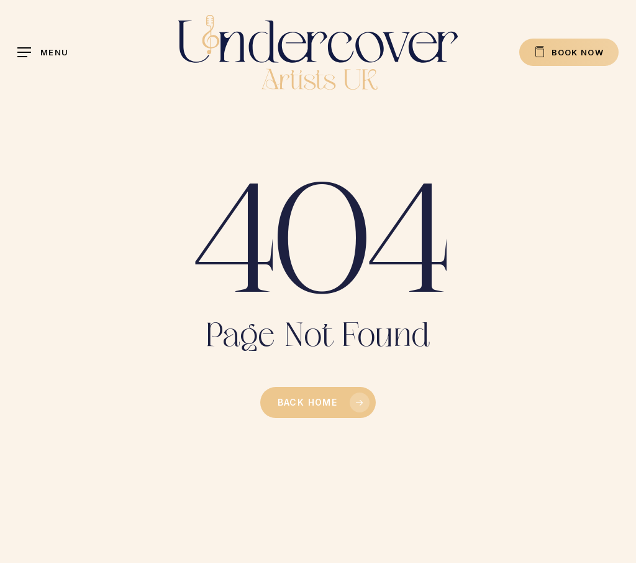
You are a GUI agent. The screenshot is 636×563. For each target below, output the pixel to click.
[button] (42, 52)
